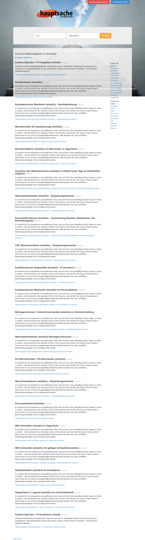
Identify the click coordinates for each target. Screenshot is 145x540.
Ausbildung (114, 68)
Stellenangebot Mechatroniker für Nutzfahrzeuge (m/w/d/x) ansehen (41, 141)
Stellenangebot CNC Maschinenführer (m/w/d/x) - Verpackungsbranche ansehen (45, 260)
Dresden (113, 123)
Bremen (113, 128)
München (113, 114)
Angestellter (114, 98)
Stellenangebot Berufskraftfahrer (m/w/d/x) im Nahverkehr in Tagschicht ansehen (45, 164)
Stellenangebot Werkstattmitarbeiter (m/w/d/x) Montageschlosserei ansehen (44, 352)
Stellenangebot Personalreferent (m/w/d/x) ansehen (34, 418)
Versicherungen (116, 85)
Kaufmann (114, 71)
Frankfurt (113, 126)
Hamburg (113, 106)
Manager (113, 95)
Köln (112, 111)
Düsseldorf (114, 118)
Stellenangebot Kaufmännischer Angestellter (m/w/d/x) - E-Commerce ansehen (45, 282)
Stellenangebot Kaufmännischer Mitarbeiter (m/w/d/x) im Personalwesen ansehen (46, 305)
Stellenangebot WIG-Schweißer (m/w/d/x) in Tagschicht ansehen (39, 441)
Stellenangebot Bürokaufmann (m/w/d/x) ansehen (34, 97)
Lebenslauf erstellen (120, 2)
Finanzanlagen (116, 88)
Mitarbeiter (114, 78)
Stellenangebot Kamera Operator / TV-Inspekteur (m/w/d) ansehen (40, 75)
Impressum (17, 539)
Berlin (112, 109)
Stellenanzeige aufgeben (98, 2)
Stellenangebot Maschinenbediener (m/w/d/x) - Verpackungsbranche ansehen (44, 396)
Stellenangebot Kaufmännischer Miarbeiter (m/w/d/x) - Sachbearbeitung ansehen (46, 119)
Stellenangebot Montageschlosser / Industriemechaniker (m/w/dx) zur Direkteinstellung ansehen (51, 329)
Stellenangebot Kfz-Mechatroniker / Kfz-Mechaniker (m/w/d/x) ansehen (42, 374)
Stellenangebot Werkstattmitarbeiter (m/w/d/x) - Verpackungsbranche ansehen (45, 211)
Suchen (105, 35)
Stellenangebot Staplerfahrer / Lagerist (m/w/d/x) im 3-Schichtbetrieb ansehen (44, 507)
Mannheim (114, 116)
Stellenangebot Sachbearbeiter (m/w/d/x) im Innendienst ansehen (40, 485)
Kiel (111, 121)
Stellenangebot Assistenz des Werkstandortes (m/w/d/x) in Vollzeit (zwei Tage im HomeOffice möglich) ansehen (57, 188)
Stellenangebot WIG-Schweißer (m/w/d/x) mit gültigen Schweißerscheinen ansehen (46, 463)
